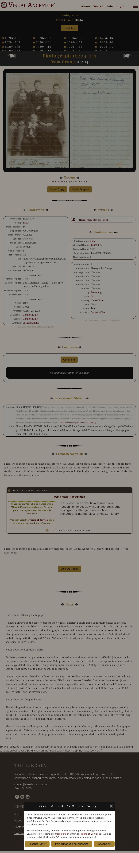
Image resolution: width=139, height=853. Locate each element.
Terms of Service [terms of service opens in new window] (90, 834)
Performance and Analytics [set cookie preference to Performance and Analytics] (71, 843)
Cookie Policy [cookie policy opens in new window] (62, 834)
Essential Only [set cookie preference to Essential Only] (37, 843)
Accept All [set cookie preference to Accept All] (104, 843)
